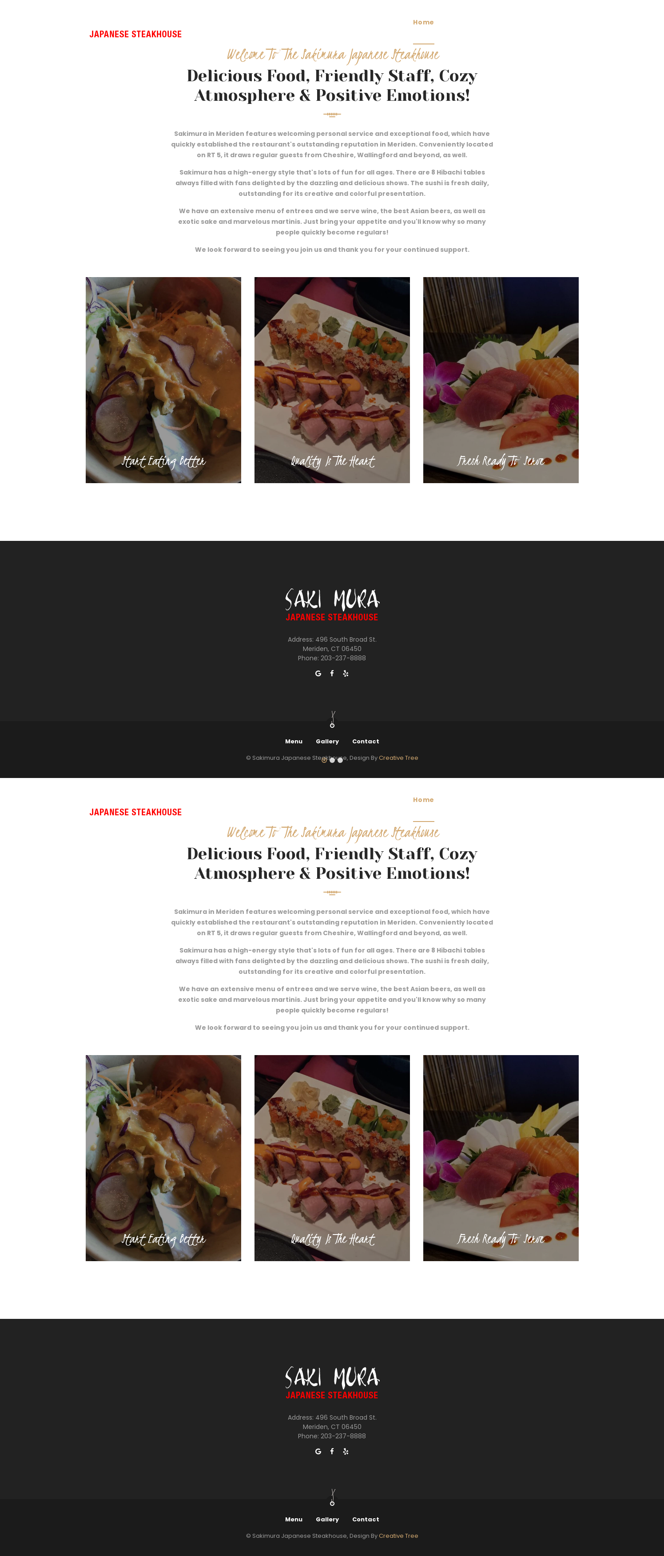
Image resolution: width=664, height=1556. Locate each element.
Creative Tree (398, 1536)
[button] (324, 761)
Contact (365, 741)
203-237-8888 (343, 658)
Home (423, 799)
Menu (293, 741)
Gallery (327, 741)
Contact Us (544, 799)
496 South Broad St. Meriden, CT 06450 (340, 644)
